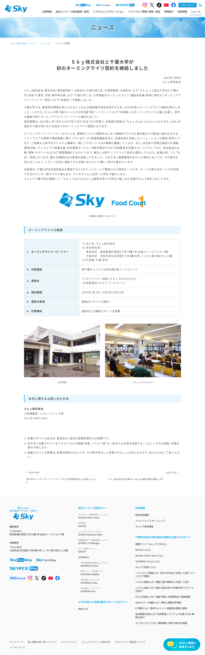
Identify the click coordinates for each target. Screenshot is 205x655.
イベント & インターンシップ (150, 520)
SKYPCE (103, 525)
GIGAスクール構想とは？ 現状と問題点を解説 (158, 602)
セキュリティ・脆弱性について (130, 641)
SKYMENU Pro (104, 590)
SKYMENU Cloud (104, 564)
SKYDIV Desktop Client (103, 533)
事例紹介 (169, 11)
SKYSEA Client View (103, 516)
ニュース (196, 11)
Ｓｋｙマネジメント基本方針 (96, 641)
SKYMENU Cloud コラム (147, 561)
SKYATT (103, 550)
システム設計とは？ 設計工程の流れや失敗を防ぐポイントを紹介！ (164, 589)
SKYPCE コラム (143, 549)
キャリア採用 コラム (145, 567)
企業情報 (47, 11)
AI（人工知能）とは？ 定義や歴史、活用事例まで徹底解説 (162, 596)
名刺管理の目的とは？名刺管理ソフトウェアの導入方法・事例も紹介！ (164, 615)
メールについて (17, 647)
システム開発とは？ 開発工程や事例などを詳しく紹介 (162, 581)
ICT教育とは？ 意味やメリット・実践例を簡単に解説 (161, 608)
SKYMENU (83, 557)
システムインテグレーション (108, 11)
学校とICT (83, 608)
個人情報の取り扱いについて (42, 641)
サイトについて (69, 641)
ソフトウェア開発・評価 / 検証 (144, 11)
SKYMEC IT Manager (103, 542)
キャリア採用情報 (144, 526)
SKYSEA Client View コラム (149, 555)
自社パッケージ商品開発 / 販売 (72, 11)
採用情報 (182, 11)
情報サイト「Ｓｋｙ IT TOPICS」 (151, 544)
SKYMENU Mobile (104, 573)
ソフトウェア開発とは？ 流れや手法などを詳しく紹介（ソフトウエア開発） (165, 574)
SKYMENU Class (104, 581)
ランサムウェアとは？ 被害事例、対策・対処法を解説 (161, 623)
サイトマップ (16, 641)
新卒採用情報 (142, 514)
